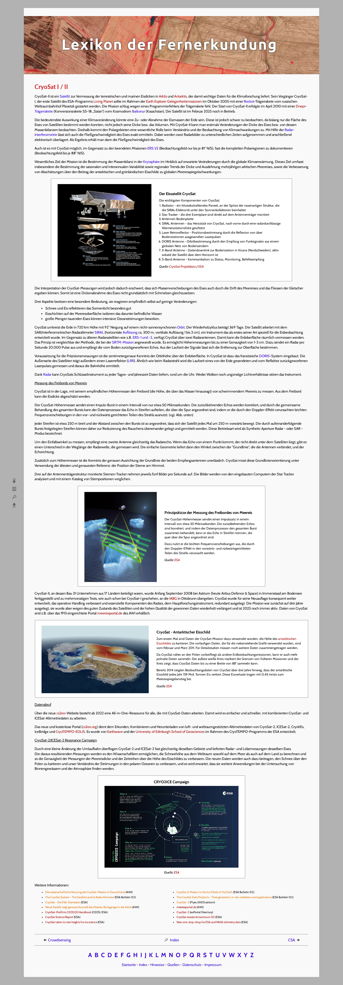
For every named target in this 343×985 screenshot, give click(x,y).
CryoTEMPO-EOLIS (70, 731)
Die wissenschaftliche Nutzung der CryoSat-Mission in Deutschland (85, 892)
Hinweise (157, 964)
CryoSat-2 (183, 902)
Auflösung (130, 332)
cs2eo (61, 713)
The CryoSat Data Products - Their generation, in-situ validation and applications (224, 897)
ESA (201, 266)
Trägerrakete (44, 111)
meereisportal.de (109, 613)
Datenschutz (191, 964)
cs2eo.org (90, 727)
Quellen (173, 964)
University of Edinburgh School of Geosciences (170, 731)
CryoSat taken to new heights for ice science (71, 922)
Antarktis (180, 96)
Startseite (129, 964)
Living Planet (103, 101)
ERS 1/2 (152, 148)
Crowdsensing (56, 940)
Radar (47, 374)
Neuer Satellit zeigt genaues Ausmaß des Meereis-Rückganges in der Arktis (88, 907)
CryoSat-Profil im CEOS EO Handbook (68, 912)
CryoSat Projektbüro (182, 266)
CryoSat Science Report (59, 917)
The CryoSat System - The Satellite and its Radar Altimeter (79, 897)
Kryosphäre (151, 161)
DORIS (264, 356)
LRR (131, 361)
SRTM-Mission (123, 342)
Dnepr (300, 106)
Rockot (249, 101)
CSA (294, 940)
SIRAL (99, 332)
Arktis (163, 96)
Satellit (65, 96)
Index (171, 940)
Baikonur (138, 111)
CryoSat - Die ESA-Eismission (62, 902)
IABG (173, 598)
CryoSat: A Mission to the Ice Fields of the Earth (205, 892)
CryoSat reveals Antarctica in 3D (196, 917)
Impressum (213, 964)
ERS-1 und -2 (142, 337)
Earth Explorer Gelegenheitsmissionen (174, 101)
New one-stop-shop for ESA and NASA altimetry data (209, 922)
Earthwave (115, 731)
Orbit (181, 327)
